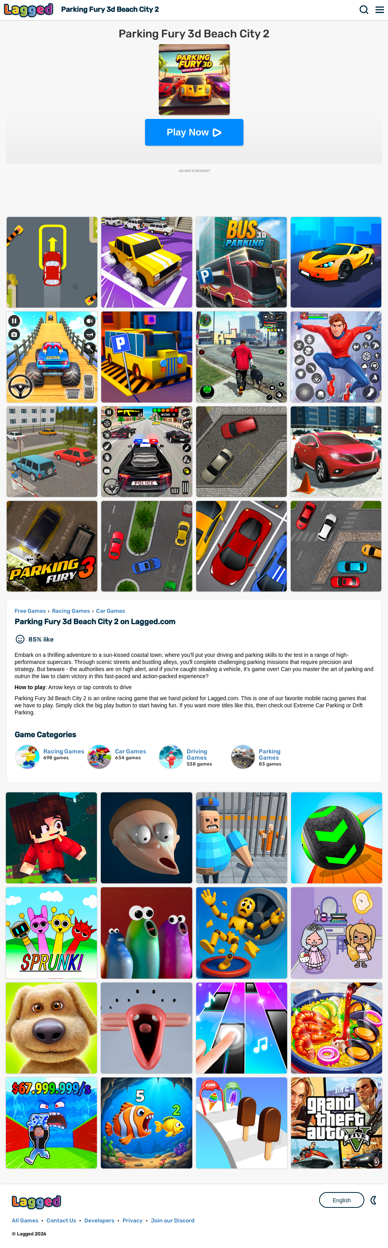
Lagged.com (37, 1202)
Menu (380, 10)
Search (364, 10)
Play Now (188, 132)
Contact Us (61, 1220)
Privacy (133, 1220)
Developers (99, 1220)
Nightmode (374, 1200)
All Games (25, 1220)
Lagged (29, 10)
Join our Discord (173, 1220)
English (342, 1200)
